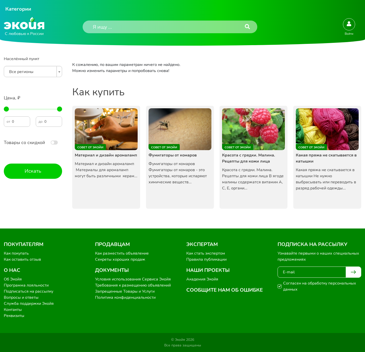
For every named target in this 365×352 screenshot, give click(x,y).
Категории (18, 9)
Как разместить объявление (122, 253)
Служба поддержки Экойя (29, 303)
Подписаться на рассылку (28, 291)
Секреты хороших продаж (120, 259)
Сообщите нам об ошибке (224, 290)
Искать (33, 171)
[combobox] (33, 71)
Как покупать (16, 253)
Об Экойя (13, 279)
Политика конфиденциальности (125, 297)
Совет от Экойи (90, 147)
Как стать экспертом (205, 253)
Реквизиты (14, 316)
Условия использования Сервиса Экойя (133, 279)
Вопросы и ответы (21, 297)
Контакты (13, 309)
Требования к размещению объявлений (133, 285)
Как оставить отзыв (22, 259)
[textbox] (31, 72)
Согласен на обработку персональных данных (319, 286)
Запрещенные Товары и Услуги (125, 291)
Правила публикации (206, 259)
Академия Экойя (202, 279)
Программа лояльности (26, 285)
